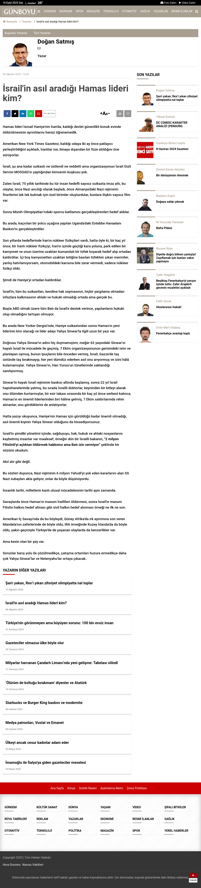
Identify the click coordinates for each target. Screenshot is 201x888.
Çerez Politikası (137, 788)
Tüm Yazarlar (42, 33)
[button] (101, 113)
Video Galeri (187, 2)
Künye (71, 788)
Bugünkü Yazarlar (16, 33)
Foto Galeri (168, 2)
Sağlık (145, 11)
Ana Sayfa (57, 788)
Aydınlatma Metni (111, 788)
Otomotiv (129, 11)
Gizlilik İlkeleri (88, 788)
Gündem (50, 11)
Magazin (93, 11)
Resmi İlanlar (181, 11)
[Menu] (40, 11)
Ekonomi (65, 11)
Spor (79, 11)
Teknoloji (110, 11)
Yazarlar (161, 11)
